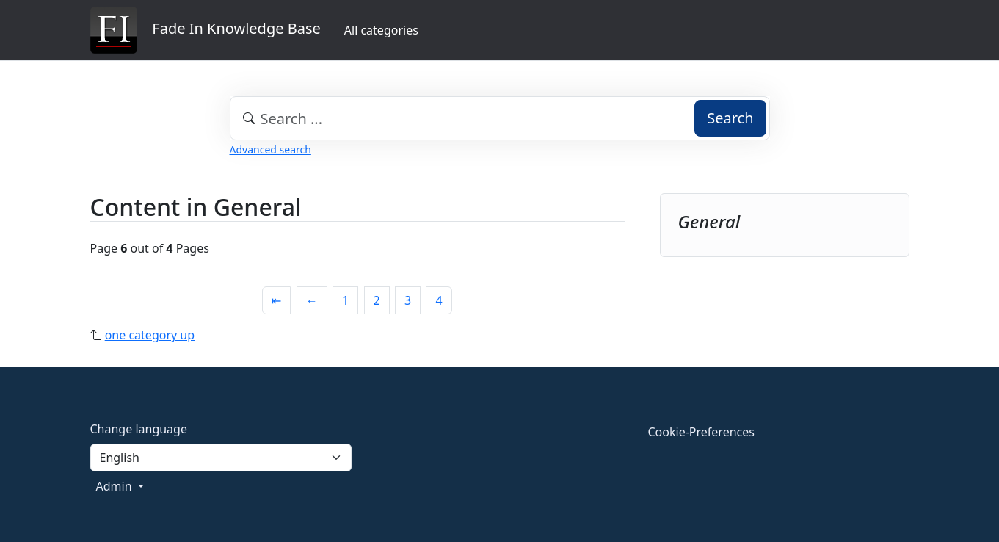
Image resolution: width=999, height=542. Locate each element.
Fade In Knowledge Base (205, 30)
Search (730, 118)
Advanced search (270, 149)
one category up (150, 335)
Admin (115, 486)
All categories (381, 30)
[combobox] (500, 118)
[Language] (221, 457)
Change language (138, 429)
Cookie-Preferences (701, 432)
